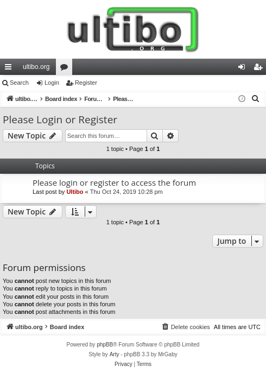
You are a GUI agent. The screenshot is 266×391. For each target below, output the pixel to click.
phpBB (105, 345)
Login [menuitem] (244, 69)
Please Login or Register (60, 119)
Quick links (10, 69)
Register (86, 82)
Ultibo (74, 191)
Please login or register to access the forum (114, 182)
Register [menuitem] (260, 69)
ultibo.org (36, 67)
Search (19, 82)
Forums (66, 69)
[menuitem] (256, 99)
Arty (114, 354)
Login (52, 82)
